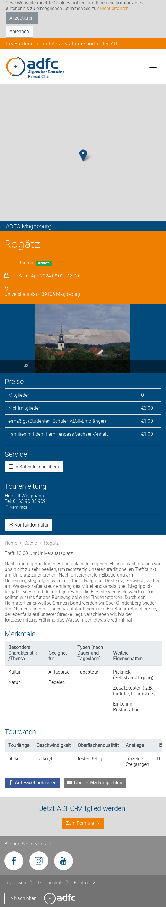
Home (11, 543)
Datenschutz (54, 883)
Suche (30, 543)
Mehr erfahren (114, 8)
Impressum (19, 883)
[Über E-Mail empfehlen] (95, 783)
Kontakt (85, 883)
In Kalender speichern (34, 467)
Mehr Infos (16, 508)
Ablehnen (19, 31)
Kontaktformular (28, 525)
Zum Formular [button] (83, 823)
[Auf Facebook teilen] (32, 783)
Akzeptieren (21, 18)
